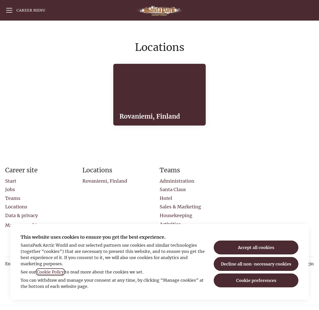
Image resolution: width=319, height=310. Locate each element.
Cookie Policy (50, 271)
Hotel (166, 198)
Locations (16, 207)
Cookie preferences (256, 280)
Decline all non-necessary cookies (256, 264)
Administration (177, 181)
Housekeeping (176, 215)
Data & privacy (21, 215)
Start (10, 181)
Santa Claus (173, 189)
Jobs (10, 189)
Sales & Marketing (180, 207)
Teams (12, 198)
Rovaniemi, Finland (104, 181)
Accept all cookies (256, 247)
